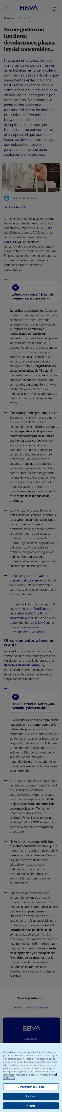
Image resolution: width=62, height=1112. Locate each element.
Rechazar (31, 1096)
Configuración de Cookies (31, 1087)
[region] (31, 1077)
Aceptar (31, 1106)
